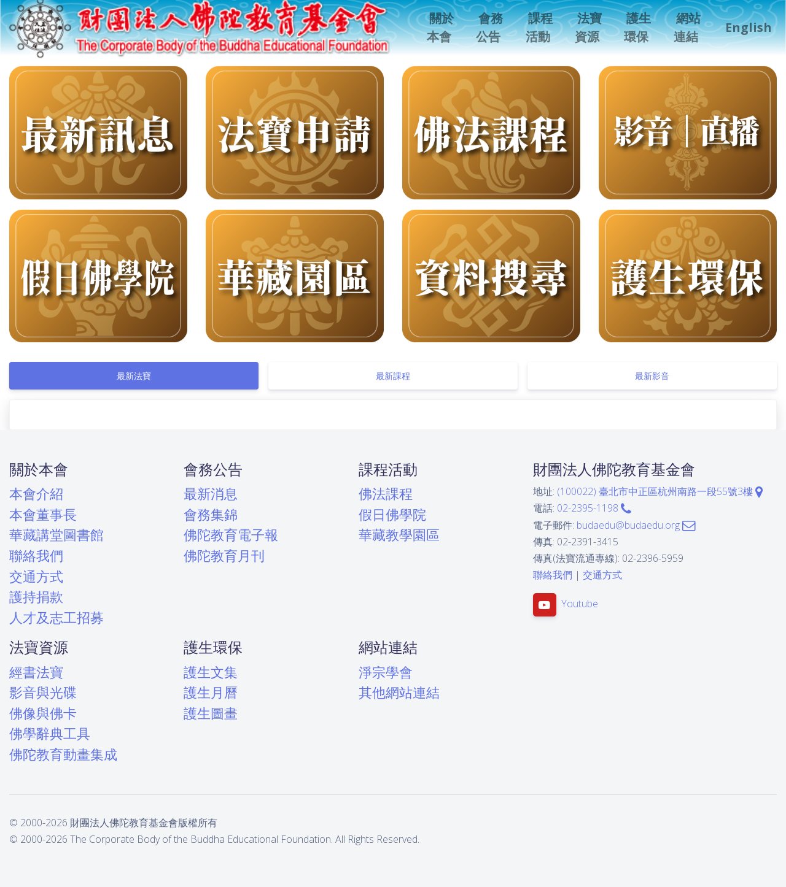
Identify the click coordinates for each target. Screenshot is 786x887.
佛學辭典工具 (49, 733)
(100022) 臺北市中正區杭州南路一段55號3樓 (660, 491)
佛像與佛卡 (43, 713)
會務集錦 (211, 514)
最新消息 (211, 493)
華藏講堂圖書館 (56, 534)
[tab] (134, 376)
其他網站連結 (399, 692)
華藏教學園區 (399, 534)
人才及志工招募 (56, 617)
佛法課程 (386, 493)
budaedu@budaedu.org (636, 525)
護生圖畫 (211, 713)
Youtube (579, 604)
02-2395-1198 (594, 508)
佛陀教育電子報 (231, 534)
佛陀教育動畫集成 (63, 754)
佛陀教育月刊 (224, 555)
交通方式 (36, 576)
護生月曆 (211, 692)
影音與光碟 (43, 692)
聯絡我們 (36, 555)
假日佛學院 (392, 514)
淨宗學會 (386, 672)
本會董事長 (43, 514)
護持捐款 (36, 596)
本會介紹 (36, 493)
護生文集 (211, 672)
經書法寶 (36, 672)
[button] (444, 27)
